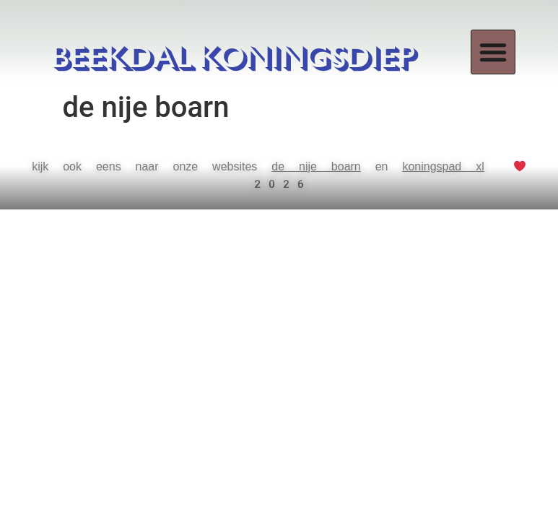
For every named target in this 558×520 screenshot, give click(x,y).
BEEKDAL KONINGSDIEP (235, 58)
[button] (493, 52)
